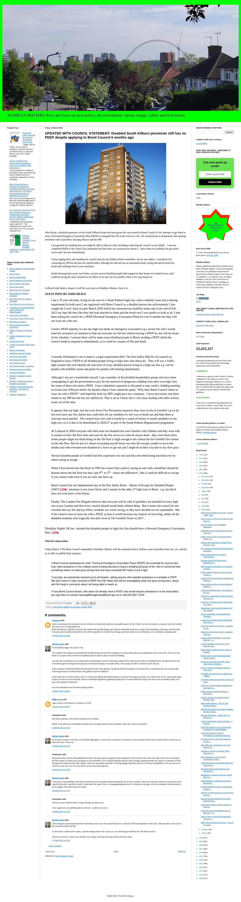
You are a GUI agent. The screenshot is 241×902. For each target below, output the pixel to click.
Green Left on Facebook (18, 315)
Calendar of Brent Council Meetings (210, 314)
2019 (201, 841)
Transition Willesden (17, 372)
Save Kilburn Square (17, 363)
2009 (201, 878)
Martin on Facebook (17, 350)
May (203, 502)
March (204, 509)
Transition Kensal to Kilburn (20, 369)
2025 (201, 458)
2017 (201, 849)
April (203, 506)
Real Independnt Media (18, 360)
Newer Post (50, 851)
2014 (201, 860)
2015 (201, 856)
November (205, 480)
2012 (201, 867)
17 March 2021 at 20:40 (61, 840)
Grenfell (84, 607)
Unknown (56, 620)
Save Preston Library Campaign (21, 366)
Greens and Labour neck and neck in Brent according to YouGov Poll (28, 137)
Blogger (131, 896)
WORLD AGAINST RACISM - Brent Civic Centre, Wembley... (215, 663)
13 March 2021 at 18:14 (61, 728)
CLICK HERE (201, 143)
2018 (201, 845)
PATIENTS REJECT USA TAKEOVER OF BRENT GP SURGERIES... (216, 728)
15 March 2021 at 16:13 (61, 746)
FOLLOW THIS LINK (205, 325)
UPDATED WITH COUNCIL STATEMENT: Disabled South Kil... (216, 734)
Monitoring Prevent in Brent (20, 353)
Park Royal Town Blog (18, 356)
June (203, 498)
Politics (198, 301)
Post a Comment (55, 846)
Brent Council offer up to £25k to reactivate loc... (213, 555)
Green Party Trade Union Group (21, 318)
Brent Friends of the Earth (19, 284)
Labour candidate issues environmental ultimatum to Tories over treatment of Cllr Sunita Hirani (20, 164)
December (205, 476)
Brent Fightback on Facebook (20, 280)
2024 (201, 462)
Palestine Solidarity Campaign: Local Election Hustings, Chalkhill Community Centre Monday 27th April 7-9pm (22, 244)
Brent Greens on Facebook (19, 290)
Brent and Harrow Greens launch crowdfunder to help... (213, 758)
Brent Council (58, 607)
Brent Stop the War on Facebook (21, 304)
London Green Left (16, 341)
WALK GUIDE (212, 255)
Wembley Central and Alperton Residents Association (21, 382)
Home (116, 851)
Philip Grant (57, 699)
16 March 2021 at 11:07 (61, 790)
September (205, 487)
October (204, 484)
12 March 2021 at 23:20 (61, 635)
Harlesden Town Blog (17, 322)
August (204, 491)
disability (66, 607)
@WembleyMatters (209, 432)
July (203, 495)
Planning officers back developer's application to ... (214, 561)
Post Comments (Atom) (64, 856)
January (204, 833)
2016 (201, 852)
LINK (198, 198)
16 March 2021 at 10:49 (61, 769)
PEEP (90, 607)
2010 (201, 875)
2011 (201, 871)
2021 (201, 473)
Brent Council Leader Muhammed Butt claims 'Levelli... (216, 657)
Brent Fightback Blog (17, 277)
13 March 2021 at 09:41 (61, 691)
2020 (201, 838)
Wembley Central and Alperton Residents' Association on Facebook (21, 389)
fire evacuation (75, 607)
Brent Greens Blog (16, 287)
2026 (201, 455)
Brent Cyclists (14, 274)
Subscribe (215, 182)
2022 (201, 469)
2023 (201, 466)
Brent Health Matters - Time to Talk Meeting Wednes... (214, 704)
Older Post (182, 851)
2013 (201, 863)
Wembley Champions (17, 394)
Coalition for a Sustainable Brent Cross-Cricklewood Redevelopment (21, 310)
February (205, 829)
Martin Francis (58, 644)
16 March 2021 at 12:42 (61, 811)
